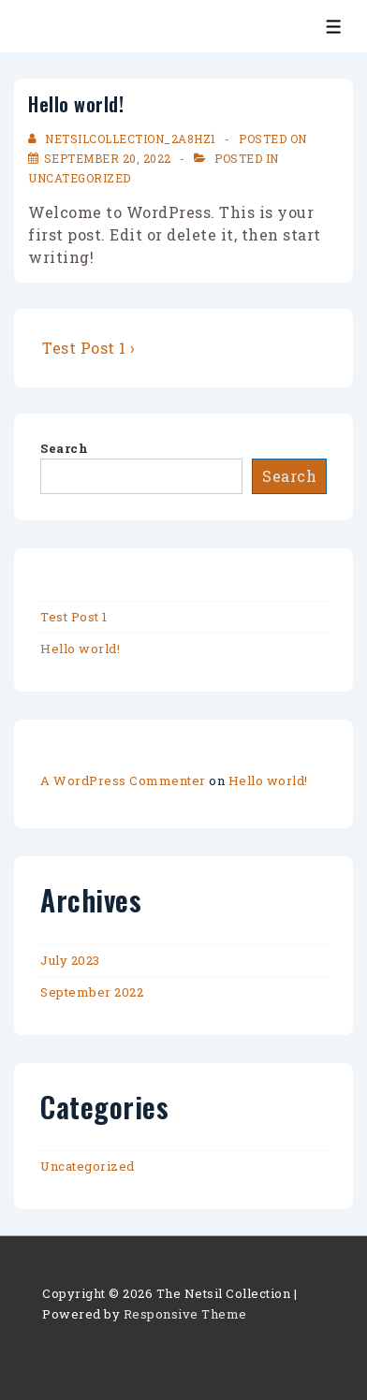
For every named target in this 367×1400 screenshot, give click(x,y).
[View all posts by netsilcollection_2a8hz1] (123, 138)
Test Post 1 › (89, 347)
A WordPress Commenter (123, 780)
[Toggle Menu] (334, 27)
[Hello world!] (107, 158)
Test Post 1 (74, 616)
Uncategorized (79, 177)
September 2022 (91, 992)
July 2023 (70, 960)
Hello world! (80, 648)
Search (64, 448)
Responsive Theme (185, 1313)
